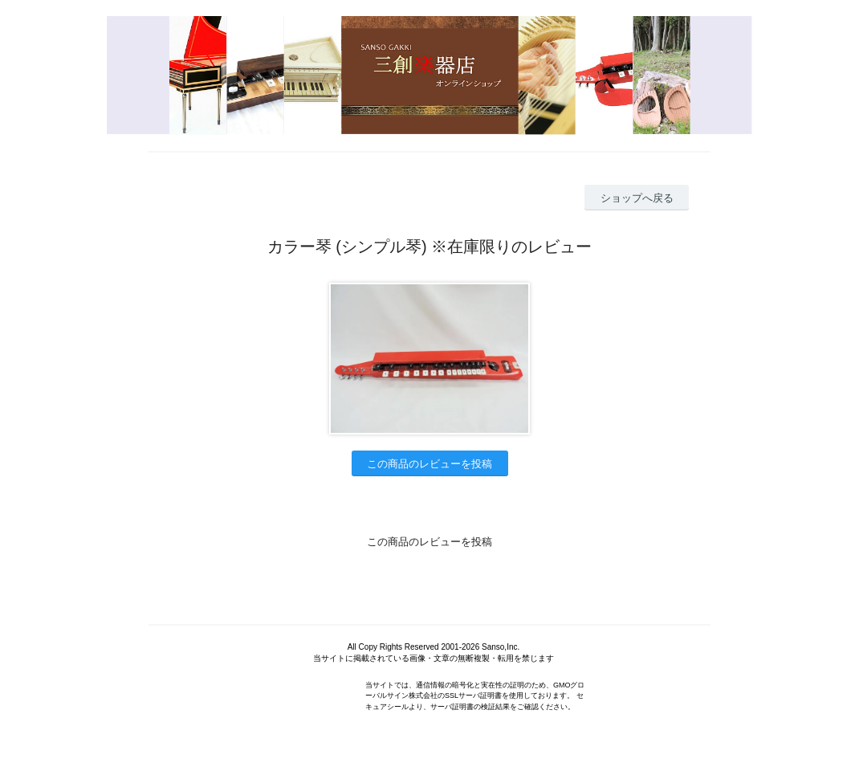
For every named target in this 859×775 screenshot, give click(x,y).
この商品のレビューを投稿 (429, 464)
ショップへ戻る (637, 198)
